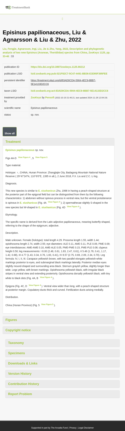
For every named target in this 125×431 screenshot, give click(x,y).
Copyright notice (18, 330)
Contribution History (23, 384)
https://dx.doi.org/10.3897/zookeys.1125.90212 (58, 66)
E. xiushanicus (47, 190)
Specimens (16, 353)
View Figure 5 (41, 157)
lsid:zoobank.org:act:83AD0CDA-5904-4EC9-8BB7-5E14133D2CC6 (69, 90)
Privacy (72, 428)
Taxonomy (16, 343)
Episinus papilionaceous (19, 150)
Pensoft (49, 97)
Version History (19, 373)
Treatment (13, 141)
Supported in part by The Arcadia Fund (49, 428)
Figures (11, 320)
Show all (10, 133)
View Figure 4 (24, 157)
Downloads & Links (22, 363)
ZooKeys (36, 97)
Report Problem (20, 394)
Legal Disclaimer (86, 428)
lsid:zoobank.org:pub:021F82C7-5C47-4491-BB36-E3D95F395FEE (69, 73)
